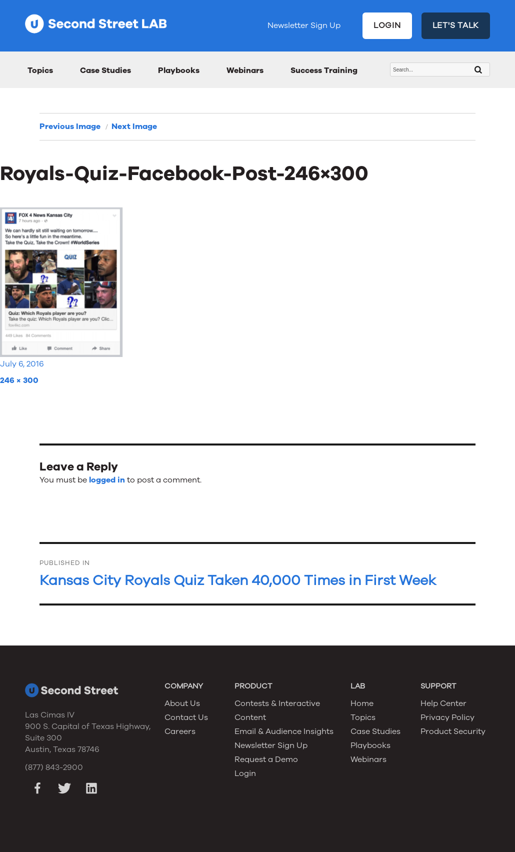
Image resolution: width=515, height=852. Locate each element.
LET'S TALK (456, 25)
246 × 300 (19, 380)
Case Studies (105, 70)
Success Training (324, 70)
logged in (107, 480)
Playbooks (179, 70)
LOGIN (387, 25)
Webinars (245, 70)
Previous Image (70, 126)
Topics (40, 70)
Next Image (134, 126)
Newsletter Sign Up (304, 25)
